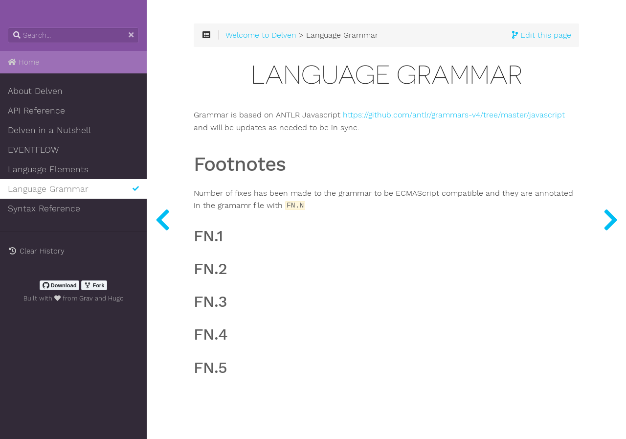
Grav (86, 298)
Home (23, 62)
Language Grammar (73, 189)
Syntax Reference (44, 208)
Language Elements (48, 169)
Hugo (116, 298)
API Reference (36, 111)
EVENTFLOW (33, 150)
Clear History (36, 251)
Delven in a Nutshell (49, 130)
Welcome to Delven (260, 35)
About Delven (35, 91)
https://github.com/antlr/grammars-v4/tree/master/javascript (454, 115)
